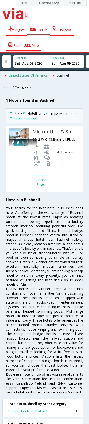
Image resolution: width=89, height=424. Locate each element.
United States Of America (28, 75)
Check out (57, 58)
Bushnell (63, 75)
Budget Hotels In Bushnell (42, 411)
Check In (21, 58)
